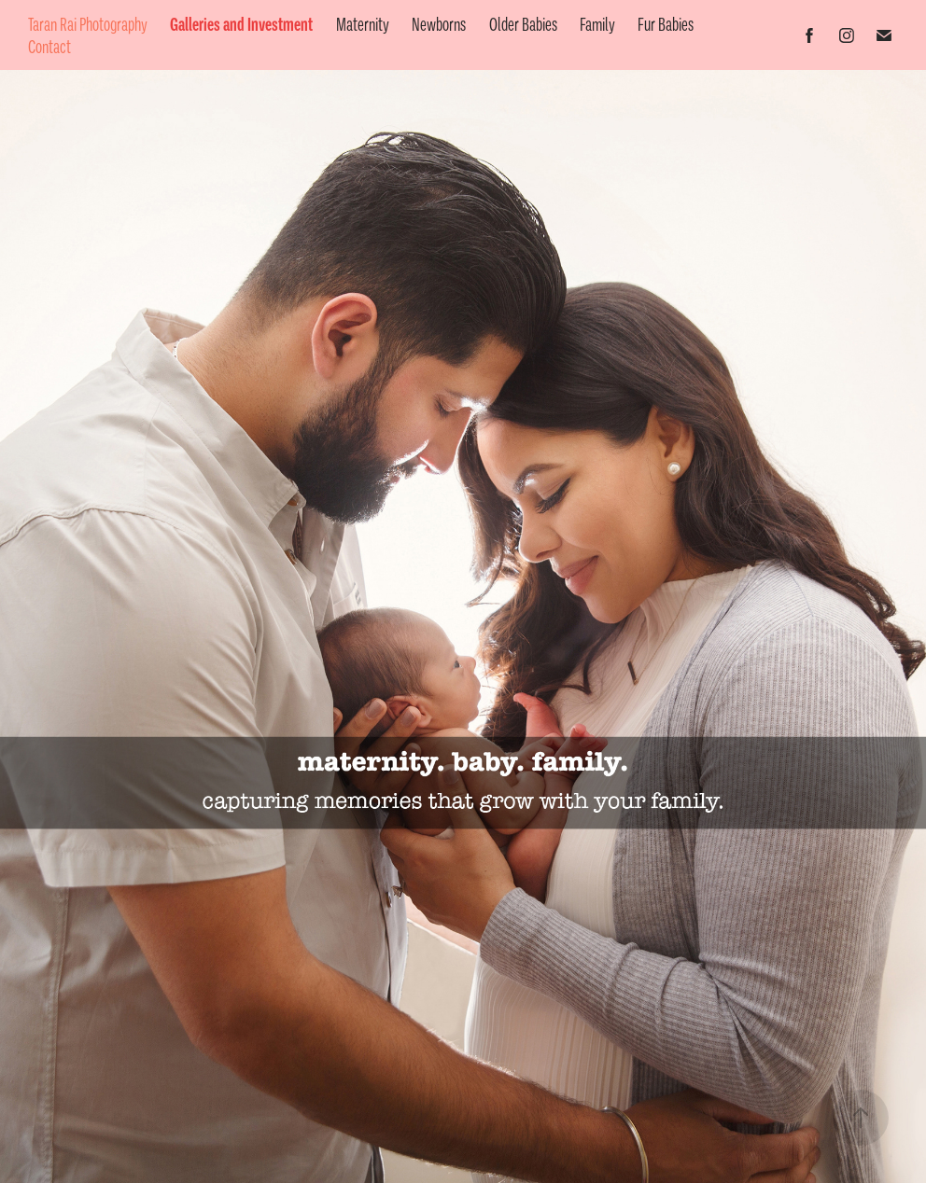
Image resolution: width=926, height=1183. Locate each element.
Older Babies (523, 24)
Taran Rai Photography (87, 24)
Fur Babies (666, 24)
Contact (49, 46)
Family (597, 24)
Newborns (439, 24)
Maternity (362, 24)
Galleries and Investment (241, 24)
